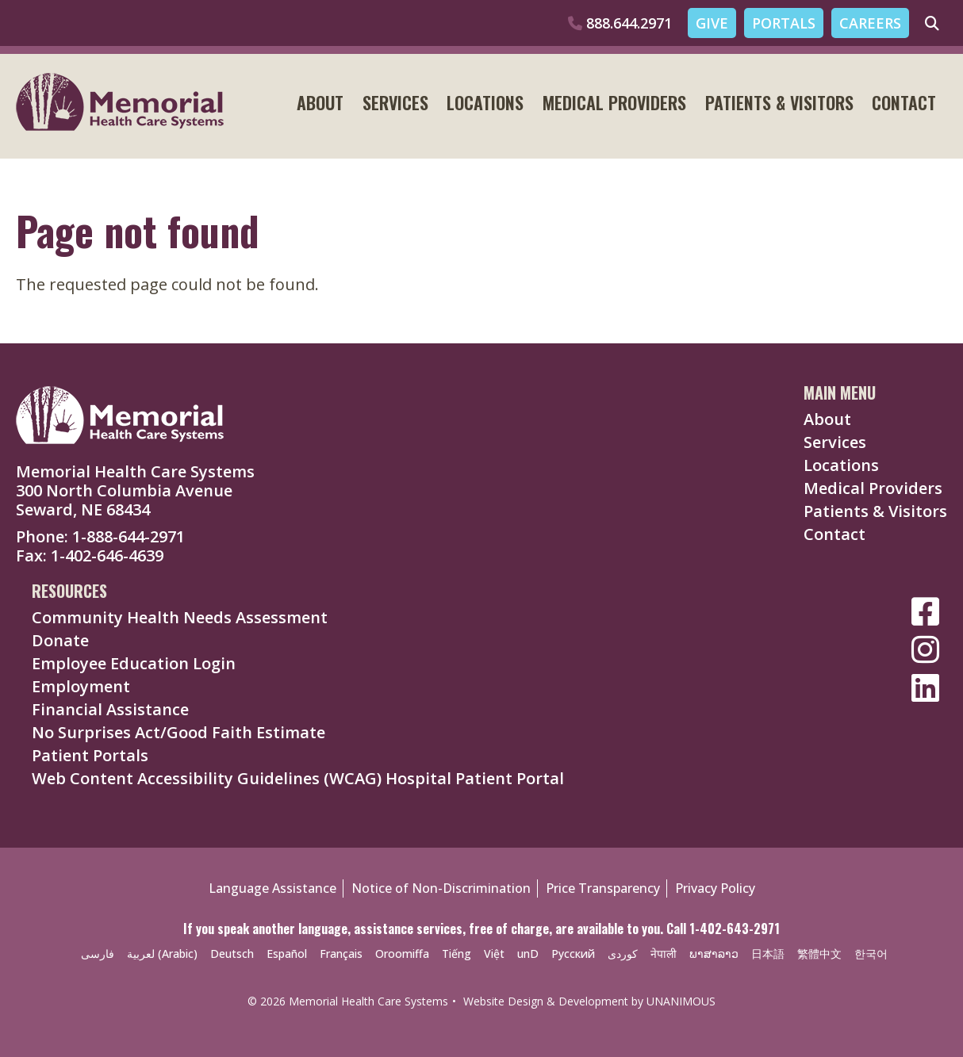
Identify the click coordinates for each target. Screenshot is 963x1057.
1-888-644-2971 (128, 536)
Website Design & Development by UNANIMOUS (589, 1001)
